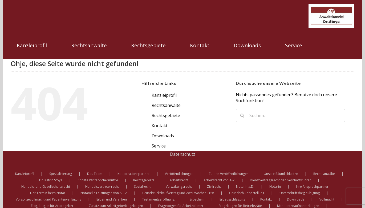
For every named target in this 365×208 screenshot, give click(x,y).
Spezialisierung (60, 173)
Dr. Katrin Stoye (50, 180)
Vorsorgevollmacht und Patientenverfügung (48, 199)
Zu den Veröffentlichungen (229, 173)
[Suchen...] (290, 115)
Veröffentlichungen (179, 173)
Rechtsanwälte (166, 105)
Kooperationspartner (133, 173)
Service (159, 146)
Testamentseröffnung (158, 199)
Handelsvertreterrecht (102, 186)
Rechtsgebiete (166, 115)
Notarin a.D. (245, 186)
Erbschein (197, 199)
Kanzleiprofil (164, 95)
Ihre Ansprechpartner (312, 186)
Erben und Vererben (111, 199)
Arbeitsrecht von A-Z (219, 180)
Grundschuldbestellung (246, 193)
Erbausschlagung (232, 199)
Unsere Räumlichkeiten (281, 173)
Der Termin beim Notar (47, 193)
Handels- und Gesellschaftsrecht (45, 186)
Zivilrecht (214, 186)
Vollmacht (326, 199)
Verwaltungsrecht (179, 186)
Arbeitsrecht (179, 180)
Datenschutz (182, 154)
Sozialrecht (142, 186)
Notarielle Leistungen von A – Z (103, 193)
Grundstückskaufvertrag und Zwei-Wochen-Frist (178, 193)
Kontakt (160, 126)
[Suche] (242, 115)
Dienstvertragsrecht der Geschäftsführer (280, 180)
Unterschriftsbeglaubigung (299, 193)
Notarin (275, 186)
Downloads (163, 136)
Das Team (94, 173)
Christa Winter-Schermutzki (98, 180)
